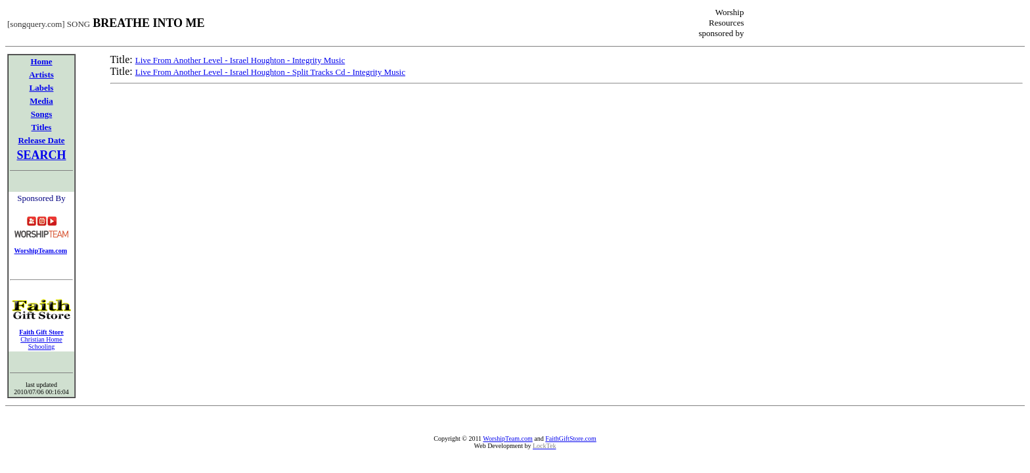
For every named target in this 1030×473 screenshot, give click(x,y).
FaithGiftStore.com (570, 438)
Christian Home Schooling (41, 343)
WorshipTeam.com (507, 438)
